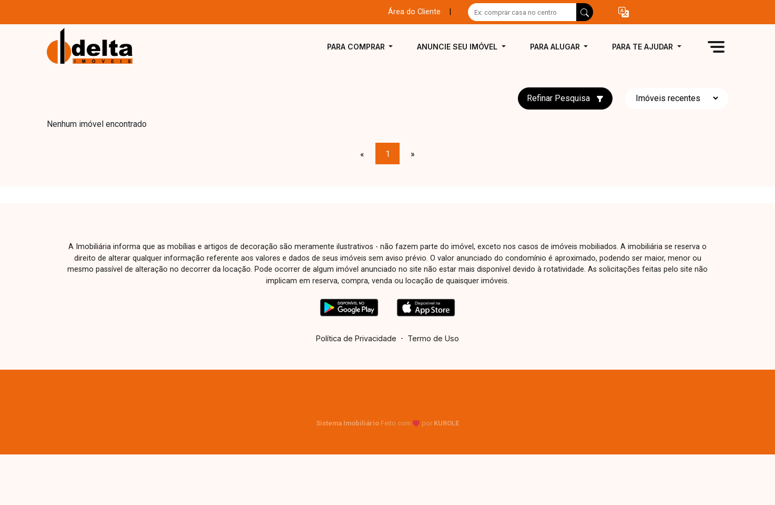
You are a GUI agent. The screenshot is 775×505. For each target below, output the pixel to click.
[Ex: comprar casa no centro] (522, 12)
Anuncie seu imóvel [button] (458, 46)
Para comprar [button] (357, 46)
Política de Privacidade (356, 338)
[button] (623, 12)
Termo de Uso (433, 338)
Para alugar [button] (556, 46)
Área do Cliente (414, 11)
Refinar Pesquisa (565, 98)
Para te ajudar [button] (643, 46)
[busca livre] (584, 12)
